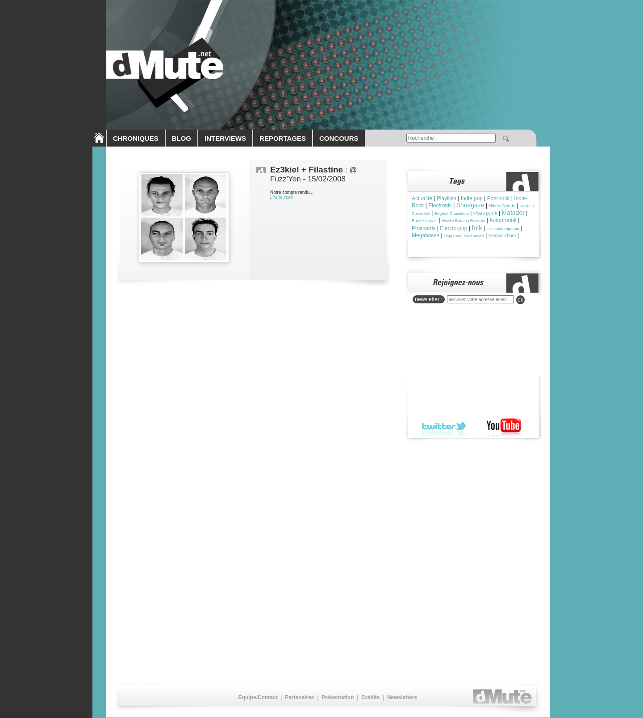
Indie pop (472, 198)
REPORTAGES (282, 138)
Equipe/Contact (258, 697)
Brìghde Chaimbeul (451, 213)
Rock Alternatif (425, 220)
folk (477, 227)
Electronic (440, 205)
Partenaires (299, 697)
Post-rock (498, 198)
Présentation (338, 697)
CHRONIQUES (136, 138)
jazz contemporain (502, 229)
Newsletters (402, 697)
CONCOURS (339, 138)
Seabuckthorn (502, 235)
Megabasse (425, 235)
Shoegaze (470, 205)
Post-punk (485, 213)
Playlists (446, 198)
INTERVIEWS (225, 138)
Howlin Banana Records (463, 220)
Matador (513, 212)
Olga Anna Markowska (464, 236)
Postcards (423, 228)
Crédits (370, 697)
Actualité (422, 198)
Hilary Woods (502, 205)
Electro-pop (453, 228)
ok (520, 300)
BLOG (181, 138)
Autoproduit (503, 220)
